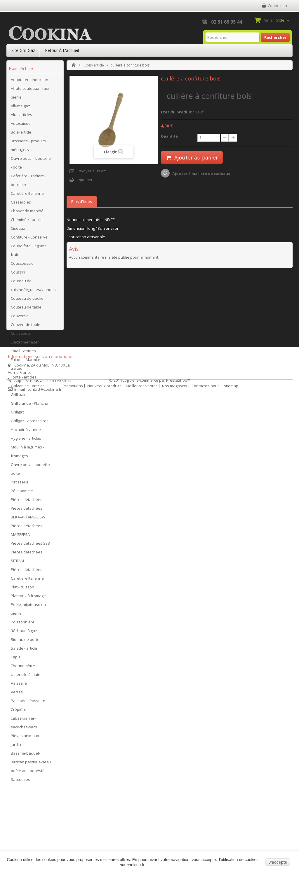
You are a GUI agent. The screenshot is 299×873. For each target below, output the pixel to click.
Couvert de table (25, 326)
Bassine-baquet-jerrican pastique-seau (31, 759)
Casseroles (21, 203)
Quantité (169, 136)
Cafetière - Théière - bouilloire (28, 182)
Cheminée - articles (28, 221)
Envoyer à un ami (92, 170)
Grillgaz (17, 413)
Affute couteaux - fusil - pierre (31, 94)
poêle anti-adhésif (27, 772)
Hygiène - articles (26, 440)
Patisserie (20, 483)
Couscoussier (23, 265)
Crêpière (18, 711)
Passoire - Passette (28, 702)
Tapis (15, 658)
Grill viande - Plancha (29, 405)
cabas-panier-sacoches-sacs (24, 724)
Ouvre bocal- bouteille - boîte (31, 471)
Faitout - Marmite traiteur (25, 366)
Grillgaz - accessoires (29, 422)
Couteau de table (26, 308)
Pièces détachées (26, 501)
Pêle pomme (22, 492)
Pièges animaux (25, 737)
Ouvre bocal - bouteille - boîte (31, 164)
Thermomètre (23, 667)
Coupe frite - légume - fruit (30, 252)
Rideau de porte (25, 641)
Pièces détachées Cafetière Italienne (27, 576)
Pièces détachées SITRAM (26, 558)
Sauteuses (20, 781)
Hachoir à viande (26, 431)
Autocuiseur (21, 125)
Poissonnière (22, 623)
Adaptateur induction (29, 81)
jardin (16, 746)
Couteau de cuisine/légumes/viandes (33, 287)
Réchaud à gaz (24, 632)
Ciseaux (18, 230)
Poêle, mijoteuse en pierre (28, 611)
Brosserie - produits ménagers (28, 147)
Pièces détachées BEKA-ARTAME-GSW (28, 514)
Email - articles (23, 352)
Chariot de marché (27, 212)
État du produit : (177, 112)
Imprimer (85, 179)
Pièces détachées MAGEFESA (26, 532)
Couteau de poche (27, 300)
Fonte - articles (23, 378)
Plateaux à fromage (28, 597)
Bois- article (21, 133)
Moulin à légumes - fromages (27, 453)
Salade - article (24, 650)
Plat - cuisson (22, 588)
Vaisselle (19, 685)
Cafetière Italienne (27, 195)
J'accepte (278, 862)
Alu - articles (21, 116)
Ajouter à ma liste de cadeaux (200, 173)
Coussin (18, 273)
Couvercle (20, 317)
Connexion (277, 5)
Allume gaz (20, 107)
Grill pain (19, 396)
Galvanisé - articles (28, 387)
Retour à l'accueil (62, 50)
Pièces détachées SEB (30, 545)
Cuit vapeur (21, 335)
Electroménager (25, 343)
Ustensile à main (25, 676)
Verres (17, 693)
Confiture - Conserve (29, 238)
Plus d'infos (81, 201)
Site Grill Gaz (23, 50)
